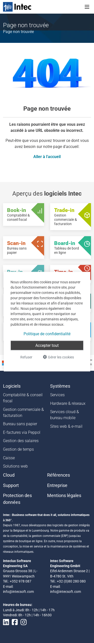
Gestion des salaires (21, 440)
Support (11, 485)
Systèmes (60, 386)
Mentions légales (64, 495)
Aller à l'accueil (47, 156)
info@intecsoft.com (18, 592)
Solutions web (15, 466)
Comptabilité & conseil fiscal (23, 397)
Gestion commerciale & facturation (23, 412)
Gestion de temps (18, 449)
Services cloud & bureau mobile (64, 414)
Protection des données (17, 499)
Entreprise (57, 485)
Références (58, 475)
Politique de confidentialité (47, 333)
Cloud (9, 475)
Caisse (9, 457)
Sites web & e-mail (66, 426)
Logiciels (12, 386)
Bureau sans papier (20, 423)
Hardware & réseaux (67, 403)
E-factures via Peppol (21, 432)
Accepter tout (47, 345)
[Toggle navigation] (87, 7)
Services (57, 394)
